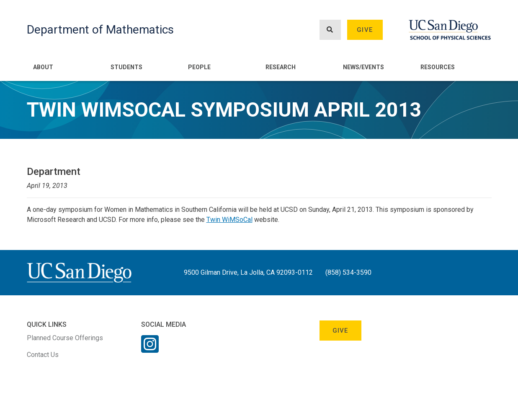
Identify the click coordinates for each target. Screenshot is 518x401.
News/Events (363, 67)
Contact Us (43, 355)
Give (365, 30)
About (43, 67)
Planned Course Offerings (65, 338)
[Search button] (330, 30)
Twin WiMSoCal (229, 220)
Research (280, 67)
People (199, 67)
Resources (437, 67)
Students (126, 67)
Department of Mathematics (100, 29)
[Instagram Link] (150, 349)
